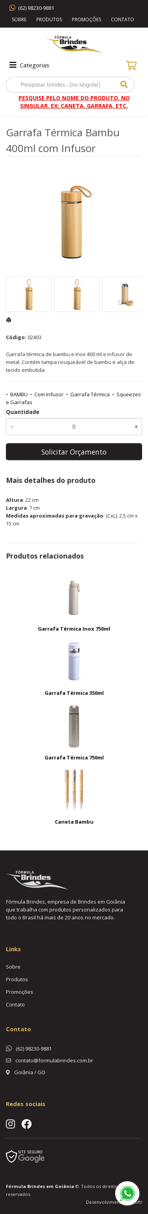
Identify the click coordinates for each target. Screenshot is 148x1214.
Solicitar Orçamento (74, 452)
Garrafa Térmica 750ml (74, 757)
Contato (122, 19)
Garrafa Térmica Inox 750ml (74, 628)
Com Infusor (49, 394)
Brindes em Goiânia (50, 1186)
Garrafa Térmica (90, 394)
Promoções (86, 19)
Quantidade (22, 412)
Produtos (49, 19)
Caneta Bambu (74, 821)
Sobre (19, 19)
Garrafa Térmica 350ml (74, 692)
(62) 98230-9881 (36, 7)
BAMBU (19, 394)
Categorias (28, 65)
